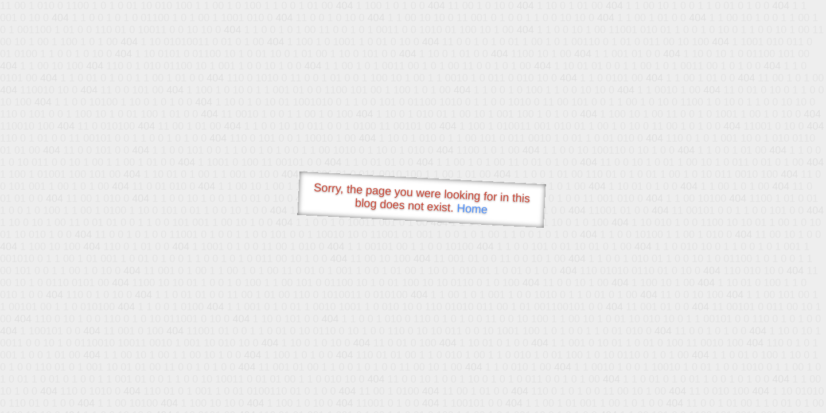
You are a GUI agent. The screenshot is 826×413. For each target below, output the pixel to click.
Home (472, 208)
